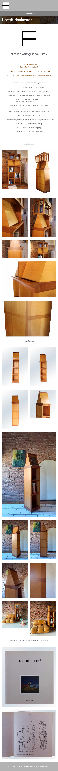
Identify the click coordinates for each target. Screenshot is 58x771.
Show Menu (28, 13)
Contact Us (47, 766)
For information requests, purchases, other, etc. (29, 83)
